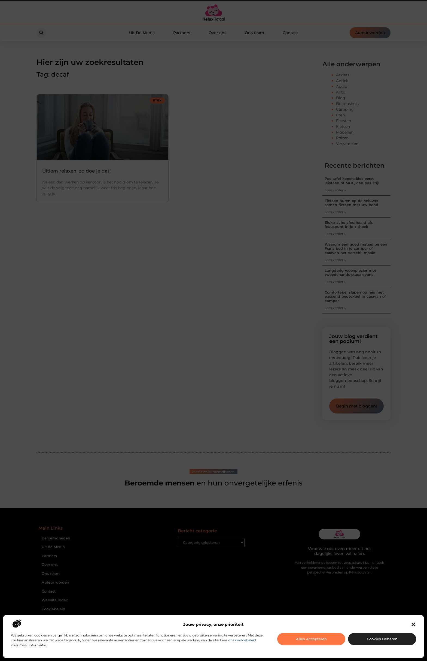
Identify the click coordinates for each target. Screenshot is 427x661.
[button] (413, 624)
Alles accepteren (311, 639)
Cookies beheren (382, 639)
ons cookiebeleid (242, 640)
